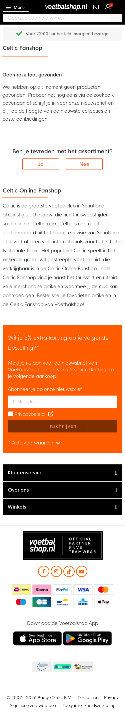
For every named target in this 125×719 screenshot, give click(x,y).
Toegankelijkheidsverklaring (89, 705)
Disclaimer (87, 697)
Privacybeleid (29, 414)
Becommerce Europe (42, 667)
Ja (40, 164)
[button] (97, 7)
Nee (84, 164)
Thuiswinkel (83, 667)
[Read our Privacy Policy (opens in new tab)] (51, 414)
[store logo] (63, 7)
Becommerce (62, 667)
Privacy (111, 697)
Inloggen (109, 6)
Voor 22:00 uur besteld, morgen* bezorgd (67, 34)
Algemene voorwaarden (32, 705)
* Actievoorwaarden (34, 443)
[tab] (62, 472)
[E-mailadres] (62, 402)
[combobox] (62, 18)
